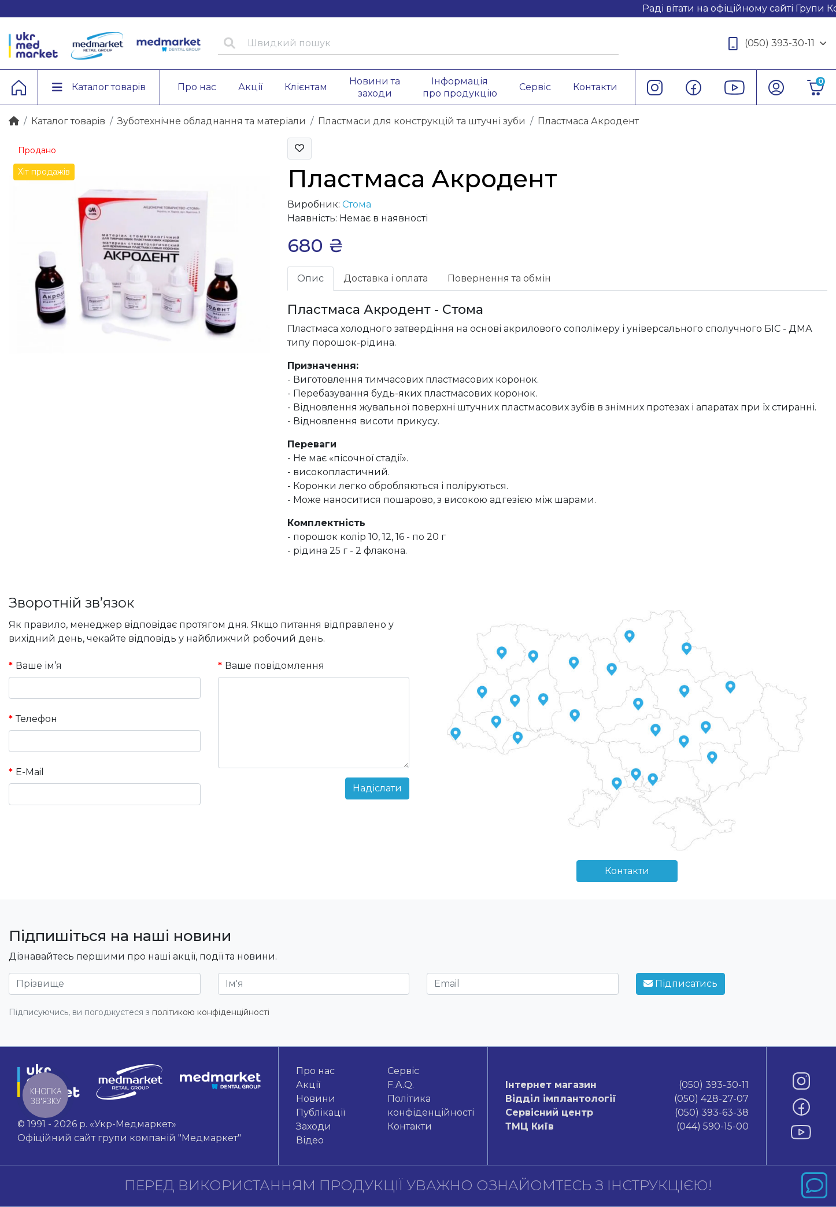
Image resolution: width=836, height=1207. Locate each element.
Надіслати (377, 788)
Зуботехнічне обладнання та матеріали (211, 121)
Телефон (36, 718)
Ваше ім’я (39, 665)
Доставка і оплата (385, 278)
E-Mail (30, 772)
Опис (310, 278)
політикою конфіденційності (210, 1012)
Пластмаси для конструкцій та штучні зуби (422, 121)
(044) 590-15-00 (627, 1127)
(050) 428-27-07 (627, 1099)
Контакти (627, 870)
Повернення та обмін (499, 278)
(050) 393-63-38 (627, 1113)
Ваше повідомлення (274, 665)
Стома (356, 204)
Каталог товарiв (68, 121)
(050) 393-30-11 (777, 43)
